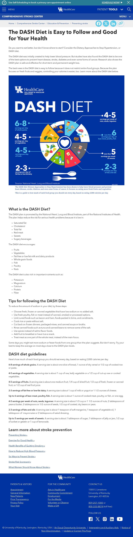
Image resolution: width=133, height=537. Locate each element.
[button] (8, 9)
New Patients (16, 496)
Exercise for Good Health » (21, 441)
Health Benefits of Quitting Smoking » (27, 446)
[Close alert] (128, 2)
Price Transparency (19, 500)
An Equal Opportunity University (70, 528)
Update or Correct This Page (77, 531)
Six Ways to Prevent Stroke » (22, 457)
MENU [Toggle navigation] (125, 16)
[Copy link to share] (120, 23)
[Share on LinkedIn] (113, 23)
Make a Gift (53, 506)
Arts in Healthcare (56, 490)
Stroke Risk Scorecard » (20, 462)
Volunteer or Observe (58, 503)
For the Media (54, 500)
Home (11, 24)
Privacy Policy (16, 503)
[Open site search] (129, 9)
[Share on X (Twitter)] (106, 23)
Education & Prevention (58, 24)
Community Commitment (60, 493)
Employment (54, 496)
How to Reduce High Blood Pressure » (27, 451)
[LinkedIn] (112, 519)
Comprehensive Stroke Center (31, 24)
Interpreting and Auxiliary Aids (104, 528)
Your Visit (14, 506)
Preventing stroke (80, 24)
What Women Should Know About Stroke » (29, 467)
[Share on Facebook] (98, 23)
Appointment (16, 490)
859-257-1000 (96, 503)
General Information (20, 493)
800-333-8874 (96, 507)
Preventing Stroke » (18, 435)
